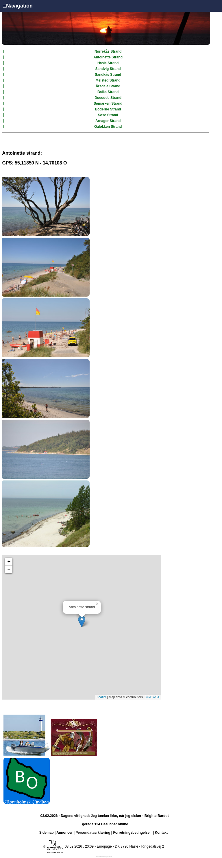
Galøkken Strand (108, 126)
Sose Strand (108, 115)
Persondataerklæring (92, 833)
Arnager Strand (108, 121)
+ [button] (8, 561)
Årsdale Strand (108, 86)
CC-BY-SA (152, 697)
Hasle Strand (108, 63)
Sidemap (46, 833)
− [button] (8, 569)
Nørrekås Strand (108, 51)
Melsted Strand (108, 80)
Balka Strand (108, 92)
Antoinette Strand (108, 57)
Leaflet (101, 697)
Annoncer (64, 833)
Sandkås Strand (108, 74)
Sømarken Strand (108, 103)
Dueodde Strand (108, 97)
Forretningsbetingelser (132, 833)
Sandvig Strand (108, 69)
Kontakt (161, 833)
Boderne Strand (108, 109)
